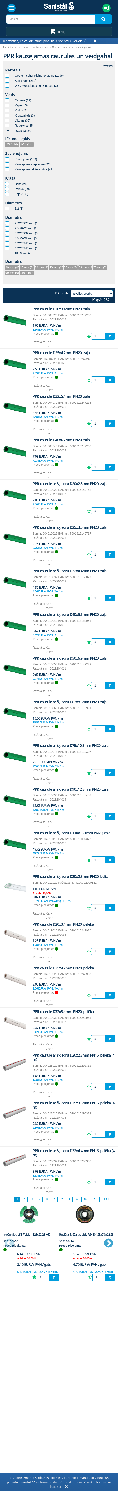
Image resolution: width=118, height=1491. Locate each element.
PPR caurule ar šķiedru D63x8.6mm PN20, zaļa (69, 701)
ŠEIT (87, 41)
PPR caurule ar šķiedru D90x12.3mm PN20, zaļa (70, 789)
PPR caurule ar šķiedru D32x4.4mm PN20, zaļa (69, 570)
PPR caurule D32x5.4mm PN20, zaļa (61, 396)
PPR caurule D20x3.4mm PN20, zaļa (61, 308)
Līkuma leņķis (17, 138)
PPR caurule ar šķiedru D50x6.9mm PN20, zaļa (69, 658)
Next (108, 1243)
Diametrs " (14, 202)
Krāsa (10, 178)
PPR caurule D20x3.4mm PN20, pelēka (63, 924)
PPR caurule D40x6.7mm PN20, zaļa (61, 439)
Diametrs (13, 217)
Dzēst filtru (107, 66)
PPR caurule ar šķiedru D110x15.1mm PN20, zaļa (71, 832)
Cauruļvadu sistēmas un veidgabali (71, 47)
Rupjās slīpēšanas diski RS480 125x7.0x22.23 (86, 1234)
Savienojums (16, 153)
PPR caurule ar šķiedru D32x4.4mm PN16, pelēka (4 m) (73, 1152)
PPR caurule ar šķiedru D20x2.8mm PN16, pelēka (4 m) (73, 1057)
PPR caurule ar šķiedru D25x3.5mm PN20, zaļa (69, 527)
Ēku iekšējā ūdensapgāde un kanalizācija (26, 47)
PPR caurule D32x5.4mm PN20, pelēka (63, 1011)
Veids (10, 94)
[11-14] (105, 1199)
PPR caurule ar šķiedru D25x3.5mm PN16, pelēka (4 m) (73, 1105)
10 (85, 1199)
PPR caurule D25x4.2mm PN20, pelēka (63, 967)
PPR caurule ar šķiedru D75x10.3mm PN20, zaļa (70, 745)
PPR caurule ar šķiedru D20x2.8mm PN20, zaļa (69, 483)
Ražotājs (13, 70)
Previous (9, 1243)
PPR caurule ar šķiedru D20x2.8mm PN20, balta (70, 876)
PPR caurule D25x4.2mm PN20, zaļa (61, 352)
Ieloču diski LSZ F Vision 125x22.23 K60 (26, 1234)
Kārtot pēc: (62, 293)
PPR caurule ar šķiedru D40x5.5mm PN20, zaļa (69, 614)
